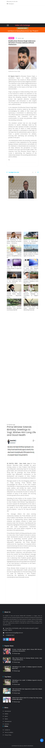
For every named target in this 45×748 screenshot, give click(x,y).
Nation (11, 176)
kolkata (6, 713)
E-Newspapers (10, 4)
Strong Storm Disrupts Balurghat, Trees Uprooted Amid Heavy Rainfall (14, 308)
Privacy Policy (8, 735)
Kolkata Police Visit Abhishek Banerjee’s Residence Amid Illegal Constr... (31, 281)
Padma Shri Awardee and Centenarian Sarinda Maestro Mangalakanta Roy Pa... (14, 255)
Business (7, 724)
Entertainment (8, 721)
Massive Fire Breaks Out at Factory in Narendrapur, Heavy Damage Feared (31, 241)
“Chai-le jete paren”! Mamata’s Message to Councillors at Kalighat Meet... (31, 294)
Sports (6, 716)
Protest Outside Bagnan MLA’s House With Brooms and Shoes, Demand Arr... (27, 650)
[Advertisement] (15, 14)
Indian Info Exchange (22, 25)
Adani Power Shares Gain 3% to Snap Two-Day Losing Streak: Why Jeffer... (27, 698)
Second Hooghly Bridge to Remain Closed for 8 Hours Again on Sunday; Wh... (31, 254)
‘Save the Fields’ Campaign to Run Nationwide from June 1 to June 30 (14, 281)
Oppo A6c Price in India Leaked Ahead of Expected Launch (14, 268)
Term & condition (9, 732)
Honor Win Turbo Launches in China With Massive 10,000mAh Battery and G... (31, 268)
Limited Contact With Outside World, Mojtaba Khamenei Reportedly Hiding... (14, 294)
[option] (22, 187)
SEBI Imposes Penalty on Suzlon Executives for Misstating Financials (31, 308)
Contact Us (7, 730)
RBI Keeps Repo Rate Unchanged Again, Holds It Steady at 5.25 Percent (22, 192)
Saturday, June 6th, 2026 (12, 1)
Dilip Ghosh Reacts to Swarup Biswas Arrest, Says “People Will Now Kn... (27, 658)
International (8, 711)
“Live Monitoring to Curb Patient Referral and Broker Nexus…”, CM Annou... (14, 241)
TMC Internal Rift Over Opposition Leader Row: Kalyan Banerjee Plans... (27, 689)
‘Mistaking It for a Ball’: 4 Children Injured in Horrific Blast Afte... (27, 667)
